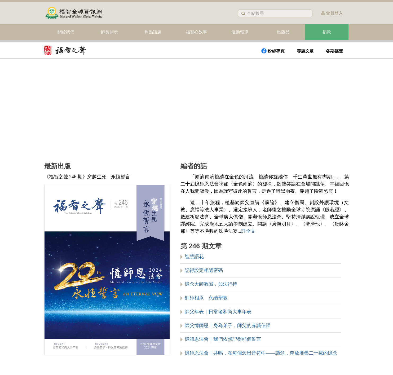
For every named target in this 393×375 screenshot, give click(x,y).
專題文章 (305, 51)
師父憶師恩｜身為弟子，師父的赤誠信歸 (228, 325)
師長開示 (109, 32)
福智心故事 (196, 32)
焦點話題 (152, 32)
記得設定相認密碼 (204, 270)
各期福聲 (334, 51)
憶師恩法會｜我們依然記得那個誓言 (223, 339)
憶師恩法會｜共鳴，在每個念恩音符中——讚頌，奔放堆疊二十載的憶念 (261, 353)
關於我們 (66, 32)
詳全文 (248, 231)
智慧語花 (194, 256)
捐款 (327, 32)
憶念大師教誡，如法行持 (211, 284)
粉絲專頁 (273, 51)
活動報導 (239, 32)
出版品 (283, 32)
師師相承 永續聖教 (206, 298)
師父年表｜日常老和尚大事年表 (218, 311)
